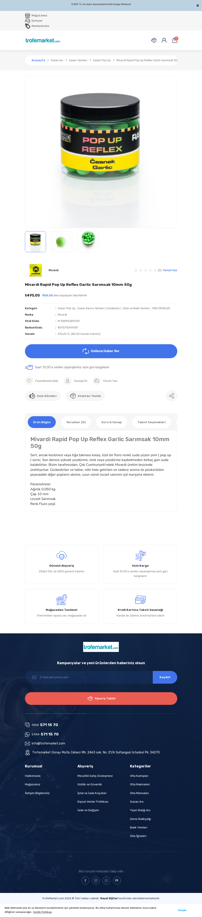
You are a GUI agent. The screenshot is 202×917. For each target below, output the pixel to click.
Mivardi (62, 314)
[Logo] (43, 40)
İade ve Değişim (88, 810)
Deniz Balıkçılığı (140, 819)
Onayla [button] (182, 910)
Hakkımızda (32, 775)
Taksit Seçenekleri (151, 422)
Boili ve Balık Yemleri (136, 308)
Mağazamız (32, 784)
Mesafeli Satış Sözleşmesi (95, 775)
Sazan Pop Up (67, 308)
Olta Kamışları (139, 775)
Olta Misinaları (139, 793)
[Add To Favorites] (41, 381)
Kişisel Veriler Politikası (92, 801)
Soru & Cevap (111, 422)
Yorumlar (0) (76, 422)
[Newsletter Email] (101, 677)
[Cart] (174, 40)
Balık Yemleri (138, 827)
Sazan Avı (137, 801)
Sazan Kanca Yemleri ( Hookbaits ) (99, 308)
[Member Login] (164, 40)
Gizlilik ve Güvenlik (89, 784)
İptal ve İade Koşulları (92, 793)
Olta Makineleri (140, 784)
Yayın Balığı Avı (140, 810)
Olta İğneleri (138, 836)
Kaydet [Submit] (165, 677)
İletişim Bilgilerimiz (37, 793)
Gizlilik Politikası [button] (42, 912)
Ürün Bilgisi (42, 422)
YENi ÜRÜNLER (161, 308)
